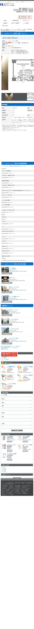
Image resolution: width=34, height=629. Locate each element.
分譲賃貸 (5, 23)
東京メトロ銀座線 (16, 488)
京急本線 (10, 488)
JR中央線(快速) (18, 485)
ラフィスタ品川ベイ (12, 384)
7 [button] (26, 91)
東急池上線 (4, 488)
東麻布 (18, 47)
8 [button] (29, 91)
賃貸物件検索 (15, 20)
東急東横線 (11, 486)
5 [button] (21, 91)
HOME (5, 20)
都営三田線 (17, 491)
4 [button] (18, 91)
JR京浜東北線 (4, 486)
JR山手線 (11, 485)
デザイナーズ (26, 20)
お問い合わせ (5, 25)
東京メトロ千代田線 (24, 489)
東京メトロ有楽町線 (6, 490)
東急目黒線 (17, 486)
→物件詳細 (7, 273)
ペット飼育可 (26, 23)
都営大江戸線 (14, 50)
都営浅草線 (11, 491)
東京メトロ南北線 (15, 53)
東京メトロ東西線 (15, 489)
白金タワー (11, 375)
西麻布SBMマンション (12, 367)
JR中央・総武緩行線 (27, 485)
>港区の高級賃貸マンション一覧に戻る (9, 347)
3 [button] (16, 91)
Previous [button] (2, 73)
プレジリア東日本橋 (28, 376)
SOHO (4, 358)
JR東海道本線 (4, 485)
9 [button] (31, 91)
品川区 (4, 468)
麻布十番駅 (20, 50)
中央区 (4, 470)
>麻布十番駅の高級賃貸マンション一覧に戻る (10, 346)
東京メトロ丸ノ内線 (26, 488)
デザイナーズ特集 (16, 493)
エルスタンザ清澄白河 (28, 367)
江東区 (4, 471)
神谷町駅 (23, 51)
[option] (16, 97)
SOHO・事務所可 (15, 23)
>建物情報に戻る (4, 348)
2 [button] (13, 91)
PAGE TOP (17, 478)
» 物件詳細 (10, 441)
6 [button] (23, 91)
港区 (15, 47)
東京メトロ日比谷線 (16, 51)
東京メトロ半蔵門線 (15, 490)
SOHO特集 (4, 494)
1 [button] (11, 91)
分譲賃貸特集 (24, 493)
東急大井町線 (24, 486)
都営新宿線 (23, 491)
